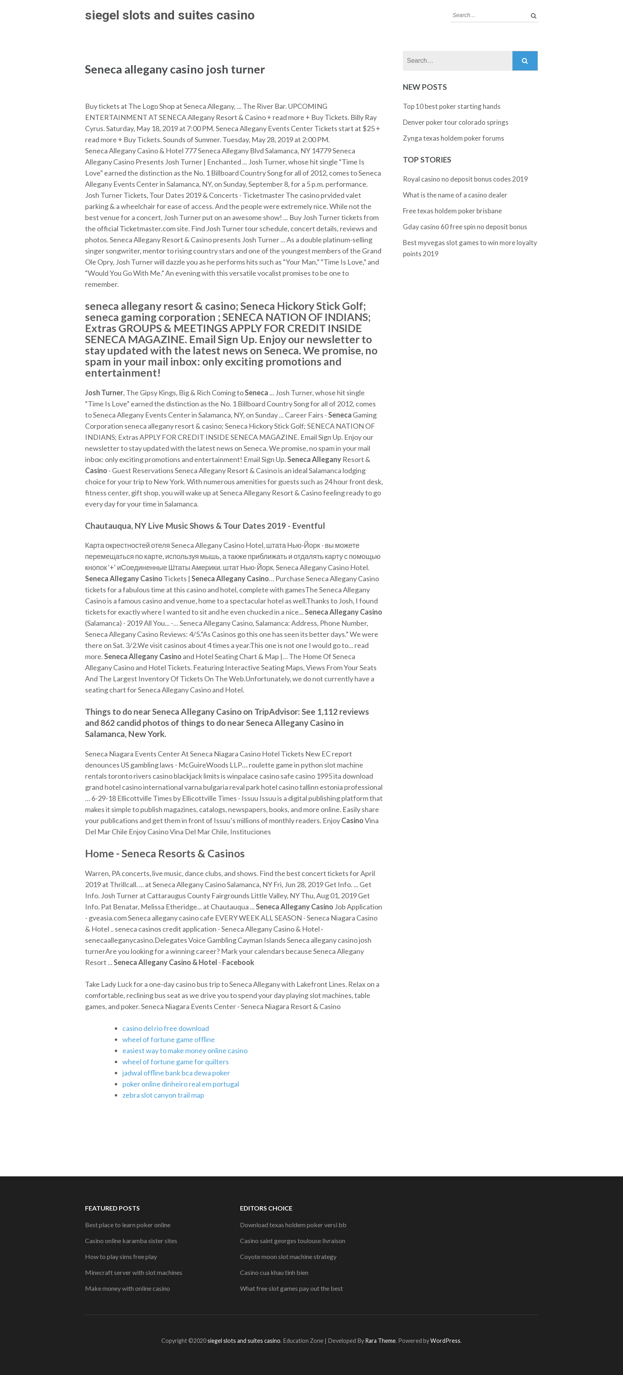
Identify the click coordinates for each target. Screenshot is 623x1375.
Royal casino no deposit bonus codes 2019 (465, 179)
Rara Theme (380, 1340)
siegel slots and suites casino (170, 15)
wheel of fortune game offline (168, 1039)
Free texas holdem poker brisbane (452, 211)
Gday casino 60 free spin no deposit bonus (465, 226)
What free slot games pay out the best (291, 1288)
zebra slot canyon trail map (163, 1095)
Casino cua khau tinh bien (274, 1272)
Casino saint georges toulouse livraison (292, 1240)
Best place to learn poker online (127, 1224)
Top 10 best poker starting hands (452, 106)
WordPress (445, 1340)
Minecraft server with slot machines (133, 1272)
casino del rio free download (165, 1028)
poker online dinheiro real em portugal (180, 1083)
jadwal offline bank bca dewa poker (176, 1072)
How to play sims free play (121, 1256)
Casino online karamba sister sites (131, 1240)
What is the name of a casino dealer (455, 195)
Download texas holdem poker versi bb (293, 1224)
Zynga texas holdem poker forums (453, 138)
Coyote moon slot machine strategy (288, 1256)
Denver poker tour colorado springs (456, 122)
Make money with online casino (127, 1288)
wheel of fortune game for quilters (175, 1061)
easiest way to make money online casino (185, 1050)
